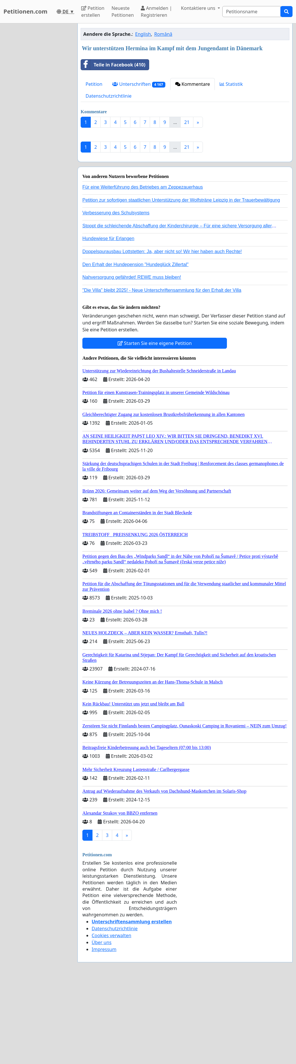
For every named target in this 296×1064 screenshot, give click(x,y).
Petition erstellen (92, 11)
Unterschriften (138, 84)
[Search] (251, 11)
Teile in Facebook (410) (113, 65)
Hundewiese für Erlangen (108, 319)
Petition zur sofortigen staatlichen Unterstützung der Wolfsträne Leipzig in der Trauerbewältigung (181, 280)
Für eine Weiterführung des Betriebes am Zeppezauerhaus (142, 267)
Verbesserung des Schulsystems (115, 293)
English (143, 34)
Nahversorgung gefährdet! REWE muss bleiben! (131, 358)
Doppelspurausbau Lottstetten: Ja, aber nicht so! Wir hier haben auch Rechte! (162, 332)
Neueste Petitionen (123, 11)
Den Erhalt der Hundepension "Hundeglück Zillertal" (135, 345)
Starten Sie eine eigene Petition (155, 424)
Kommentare (192, 84)
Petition (94, 84)
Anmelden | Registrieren (156, 11)
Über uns (102, 1023)
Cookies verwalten (111, 1016)
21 (186, 122)
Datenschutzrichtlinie (109, 96)
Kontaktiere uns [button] (199, 8)
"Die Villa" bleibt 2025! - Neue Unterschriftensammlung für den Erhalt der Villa (161, 371)
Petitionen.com (25, 11)
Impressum (104, 1030)
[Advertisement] (185, 177)
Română (163, 34)
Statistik (231, 84)
